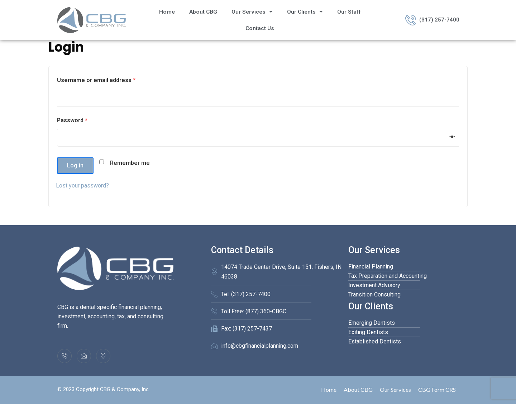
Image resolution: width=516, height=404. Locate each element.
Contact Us (259, 28)
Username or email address (96, 80)
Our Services (252, 11)
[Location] (103, 356)
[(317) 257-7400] (64, 356)
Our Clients (305, 11)
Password (72, 120)
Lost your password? (82, 185)
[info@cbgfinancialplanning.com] (84, 356)
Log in (75, 165)
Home (167, 12)
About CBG (203, 12)
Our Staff (349, 12)
